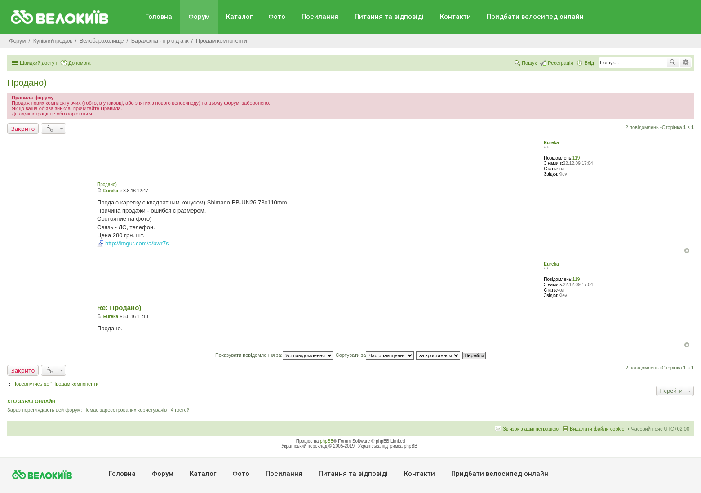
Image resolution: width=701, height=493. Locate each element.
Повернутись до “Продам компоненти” (56, 383)
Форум (199, 17)
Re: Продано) (119, 307)
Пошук (672, 62)
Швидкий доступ (38, 63)
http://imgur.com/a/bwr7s (137, 243)
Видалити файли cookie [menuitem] (597, 428)
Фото (276, 17)
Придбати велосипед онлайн (535, 17)
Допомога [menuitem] (79, 63)
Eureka (551, 142)
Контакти (455, 17)
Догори (686, 250)
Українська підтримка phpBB (387, 446)
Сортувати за (375, 355)
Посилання (320, 17)
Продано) (27, 83)
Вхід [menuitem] (589, 63)
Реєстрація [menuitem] (560, 63)
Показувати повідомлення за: (274, 355)
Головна (158, 17)
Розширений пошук (685, 62)
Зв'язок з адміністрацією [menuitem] (531, 428)
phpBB (326, 441)
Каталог (239, 17)
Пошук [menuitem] (529, 63)
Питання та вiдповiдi (389, 17)
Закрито (23, 128)
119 (576, 157)
